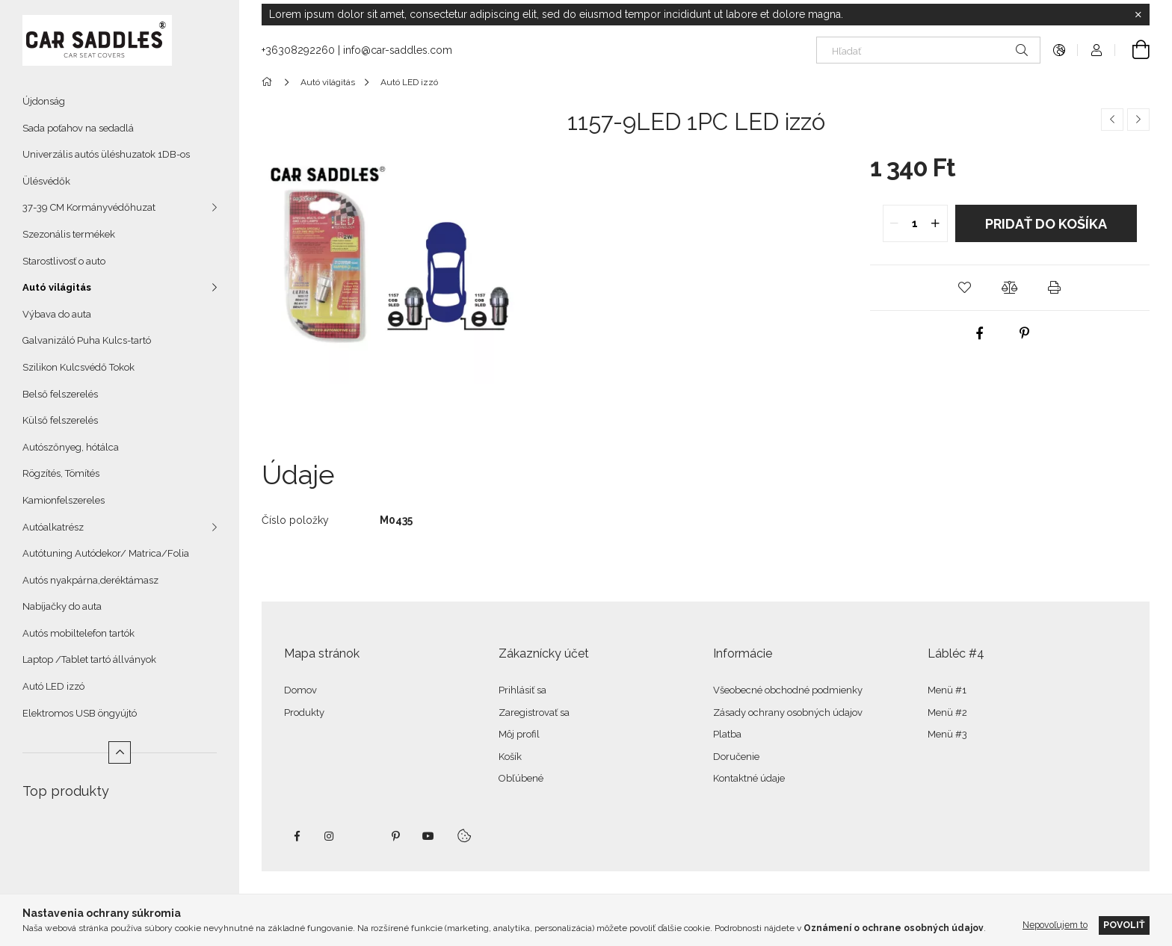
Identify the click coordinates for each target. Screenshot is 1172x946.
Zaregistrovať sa (534, 712)
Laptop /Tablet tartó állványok (89, 659)
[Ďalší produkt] (1138, 119)
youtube (428, 836)
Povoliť (1124, 924)
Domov (300, 690)
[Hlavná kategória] (269, 82)
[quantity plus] (936, 223)
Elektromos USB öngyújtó (79, 713)
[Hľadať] (928, 50)
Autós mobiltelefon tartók (78, 633)
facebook (296, 836)
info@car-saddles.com (397, 50)
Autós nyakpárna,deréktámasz (90, 580)
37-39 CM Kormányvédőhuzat (88, 207)
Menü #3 (947, 734)
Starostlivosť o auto (63, 261)
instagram (329, 836)
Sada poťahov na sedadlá (78, 128)
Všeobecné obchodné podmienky (788, 690)
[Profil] (1096, 50)
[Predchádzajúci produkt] (1112, 119)
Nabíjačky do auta (62, 606)
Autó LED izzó (53, 686)
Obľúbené (521, 778)
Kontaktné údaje (749, 778)
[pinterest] (1024, 333)
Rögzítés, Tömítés (60, 473)
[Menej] (119, 752)
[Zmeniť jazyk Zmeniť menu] (1059, 50)
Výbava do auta (56, 314)
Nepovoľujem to (1055, 924)
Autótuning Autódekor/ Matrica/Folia (105, 553)
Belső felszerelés (60, 394)
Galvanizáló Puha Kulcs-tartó (86, 340)
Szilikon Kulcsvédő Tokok (78, 367)
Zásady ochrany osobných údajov (788, 712)
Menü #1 (947, 690)
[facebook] (979, 333)
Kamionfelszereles (63, 500)
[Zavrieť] (1138, 15)
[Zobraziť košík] (1132, 50)
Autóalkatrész (53, 527)
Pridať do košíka (1046, 224)
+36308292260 (298, 50)
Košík (510, 756)
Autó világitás (56, 287)
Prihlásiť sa (522, 690)
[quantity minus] (894, 223)
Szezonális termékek (68, 234)
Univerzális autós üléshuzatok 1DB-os (106, 154)
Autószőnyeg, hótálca (70, 447)
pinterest (395, 836)
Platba (727, 734)
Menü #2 (947, 712)
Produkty (304, 712)
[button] (965, 287)
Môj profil (519, 734)
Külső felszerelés (60, 420)
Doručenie (736, 756)
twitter (362, 836)
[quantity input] (915, 223)
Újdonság (43, 101)
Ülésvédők (46, 181)
